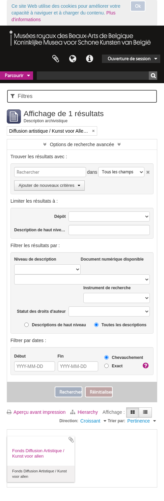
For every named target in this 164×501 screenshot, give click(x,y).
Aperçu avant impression (36, 412)
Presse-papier (55, 59)
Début (20, 356)
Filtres (21, 96)
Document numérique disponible (112, 259)
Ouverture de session (129, 59)
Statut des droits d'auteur (41, 311)
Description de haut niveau (40, 230)
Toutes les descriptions (120, 325)
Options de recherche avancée (82, 144)
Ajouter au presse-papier (71, 439)
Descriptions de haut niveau (55, 325)
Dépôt (60, 216)
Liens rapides (89, 59)
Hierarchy (84, 412)
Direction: (68, 421)
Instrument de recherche (107, 288)
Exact (113, 366)
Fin (61, 356)
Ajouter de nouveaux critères (49, 185)
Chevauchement (123, 357)
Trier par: (116, 421)
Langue (72, 59)
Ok (138, 6)
